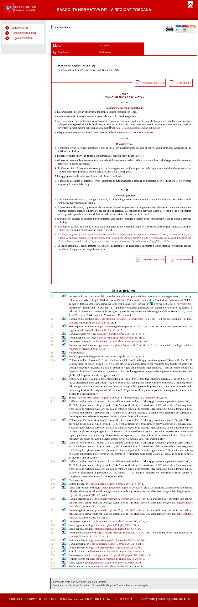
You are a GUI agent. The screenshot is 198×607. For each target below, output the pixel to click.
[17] (53, 480)
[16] (53, 461)
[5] (52, 337)
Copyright (148, 599)
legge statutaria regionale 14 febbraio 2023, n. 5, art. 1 (116, 562)
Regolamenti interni (22, 38)
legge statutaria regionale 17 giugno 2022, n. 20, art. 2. (117, 558)
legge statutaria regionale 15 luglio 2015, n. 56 (112, 525)
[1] (52, 296)
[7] (52, 345)
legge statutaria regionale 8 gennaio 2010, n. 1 (124, 318)
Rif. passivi (104, 45)
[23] (53, 525)
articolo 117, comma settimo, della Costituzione (134, 127)
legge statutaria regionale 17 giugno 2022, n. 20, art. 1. (123, 555)
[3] (52, 326)
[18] (53, 483)
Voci (57, 45)
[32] (53, 562)
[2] (52, 318)
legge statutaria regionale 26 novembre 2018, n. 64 (114, 540)
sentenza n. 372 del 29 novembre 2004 (171, 303)
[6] (52, 341)
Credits (163, 599)
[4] (52, 333)
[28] (53, 547)
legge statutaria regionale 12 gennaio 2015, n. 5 (118, 487)
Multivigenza (105, 52)
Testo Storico (61, 52)
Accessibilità (180, 599)
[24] (53, 528)
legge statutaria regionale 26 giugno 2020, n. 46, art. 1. (117, 551)
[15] (53, 442)
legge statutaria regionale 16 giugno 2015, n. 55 (120, 521)
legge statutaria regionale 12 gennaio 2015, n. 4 (112, 483)
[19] (53, 487)
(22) (167, 241)
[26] (53, 540)
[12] (53, 397)
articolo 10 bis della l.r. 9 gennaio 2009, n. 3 (100, 397)
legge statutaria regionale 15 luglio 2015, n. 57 (112, 528)
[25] (53, 532)
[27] (53, 543)
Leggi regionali (20, 27)
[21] (53, 510)
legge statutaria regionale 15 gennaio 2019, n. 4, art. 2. (116, 547)
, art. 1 (143, 540)
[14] (53, 420)
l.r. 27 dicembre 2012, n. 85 (153, 397)
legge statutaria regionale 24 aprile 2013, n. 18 (92, 330)
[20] (53, 498)
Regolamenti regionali (24, 32)
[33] (53, 566)
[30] (53, 555)
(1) (93, 65)
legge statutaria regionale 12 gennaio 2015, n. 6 (116, 498)
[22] (53, 521)
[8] (52, 352)
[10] (53, 360)
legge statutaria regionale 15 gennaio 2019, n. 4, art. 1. (117, 543)
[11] (53, 378)
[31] (53, 558)
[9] (52, 356)
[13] (53, 401)
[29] (53, 551)
